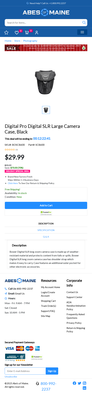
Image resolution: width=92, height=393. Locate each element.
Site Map (45, 316)
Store (17, 40)
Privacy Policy (74, 322)
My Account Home (50, 287)
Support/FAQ (48, 311)
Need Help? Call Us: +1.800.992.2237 (48, 3)
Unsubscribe (11, 376)
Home (8, 40)
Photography (30, 40)
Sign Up (52, 370)
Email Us (20, 293)
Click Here (13, 183)
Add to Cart (46, 205)
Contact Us (72, 292)
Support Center (74, 297)
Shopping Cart (48, 300)
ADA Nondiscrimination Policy (76, 306)
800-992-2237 (25, 288)
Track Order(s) (48, 305)
